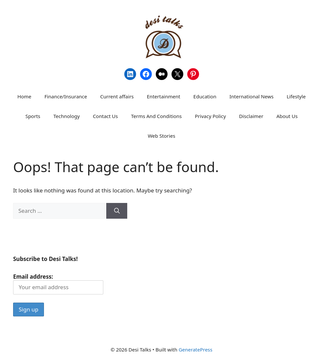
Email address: (58, 283)
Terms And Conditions (156, 116)
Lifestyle (296, 96)
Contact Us (105, 116)
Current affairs (116, 96)
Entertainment (163, 96)
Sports (32, 116)
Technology (66, 116)
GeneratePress (195, 349)
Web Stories (161, 135)
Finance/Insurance (66, 96)
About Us (287, 116)
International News (251, 96)
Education (204, 96)
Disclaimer (251, 116)
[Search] (116, 211)
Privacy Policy (210, 116)
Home (24, 96)
